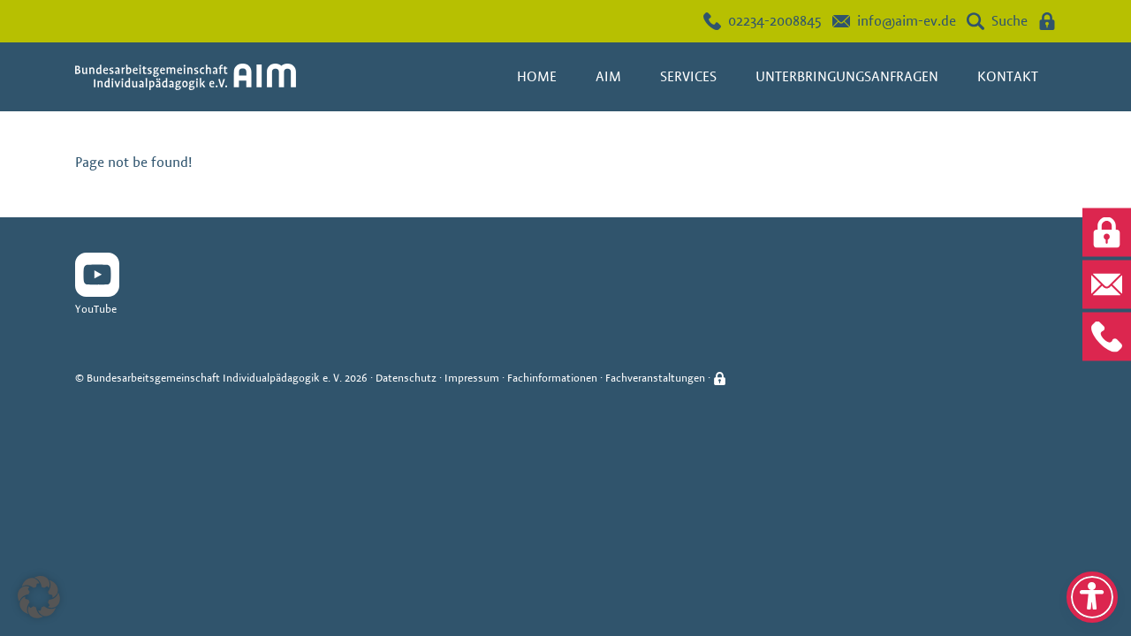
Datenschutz (406, 377)
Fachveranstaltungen (655, 377)
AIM (608, 76)
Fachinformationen (552, 377)
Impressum (471, 377)
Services (688, 76)
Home (537, 76)
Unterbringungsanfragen (846, 76)
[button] (39, 597)
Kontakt (1007, 76)
